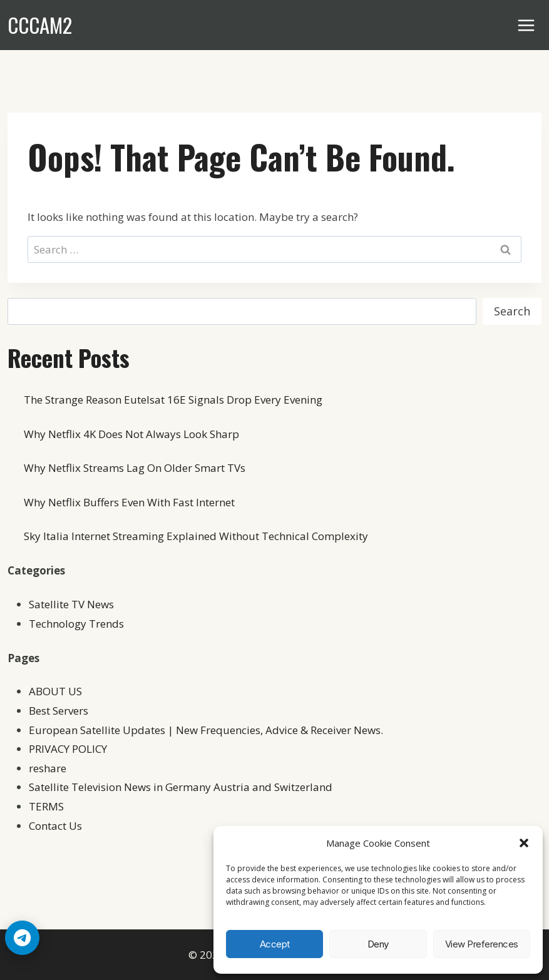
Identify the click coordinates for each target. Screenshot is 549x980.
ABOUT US (55, 691)
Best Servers (58, 710)
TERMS (46, 806)
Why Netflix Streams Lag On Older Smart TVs (134, 468)
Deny (378, 944)
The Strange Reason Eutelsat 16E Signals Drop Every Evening (173, 399)
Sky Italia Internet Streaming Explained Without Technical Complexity (196, 536)
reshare (47, 768)
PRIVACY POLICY (68, 749)
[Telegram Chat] (22, 938)
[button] (524, 843)
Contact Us (55, 826)
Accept (275, 944)
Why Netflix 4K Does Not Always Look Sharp (131, 434)
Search (512, 311)
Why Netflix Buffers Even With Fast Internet (129, 502)
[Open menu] (526, 25)
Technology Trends (76, 623)
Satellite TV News (71, 604)
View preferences (481, 944)
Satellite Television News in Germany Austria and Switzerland (180, 787)
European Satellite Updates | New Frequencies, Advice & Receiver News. (206, 730)
